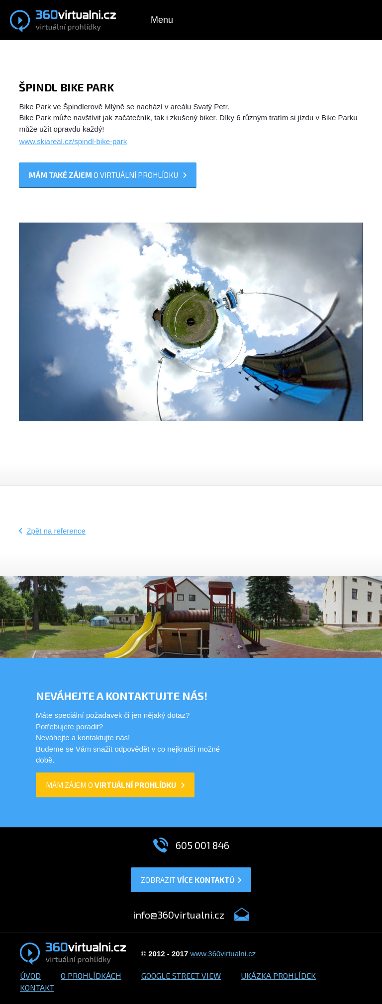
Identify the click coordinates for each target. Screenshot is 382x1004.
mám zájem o (115, 784)
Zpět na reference (55, 531)
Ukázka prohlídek (278, 975)
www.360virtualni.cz (223, 953)
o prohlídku (108, 174)
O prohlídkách (91, 975)
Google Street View (181, 975)
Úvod (30, 975)
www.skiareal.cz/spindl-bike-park (73, 141)
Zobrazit (191, 879)
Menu (162, 20)
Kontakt (37, 987)
